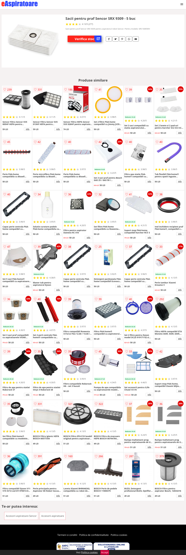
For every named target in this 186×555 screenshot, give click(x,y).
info (27, 129)
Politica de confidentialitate (94, 535)
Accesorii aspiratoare (52, 516)
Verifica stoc (88, 39)
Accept (104, 552)
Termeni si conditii (67, 535)
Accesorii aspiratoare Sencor (21, 516)
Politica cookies (119, 535)
